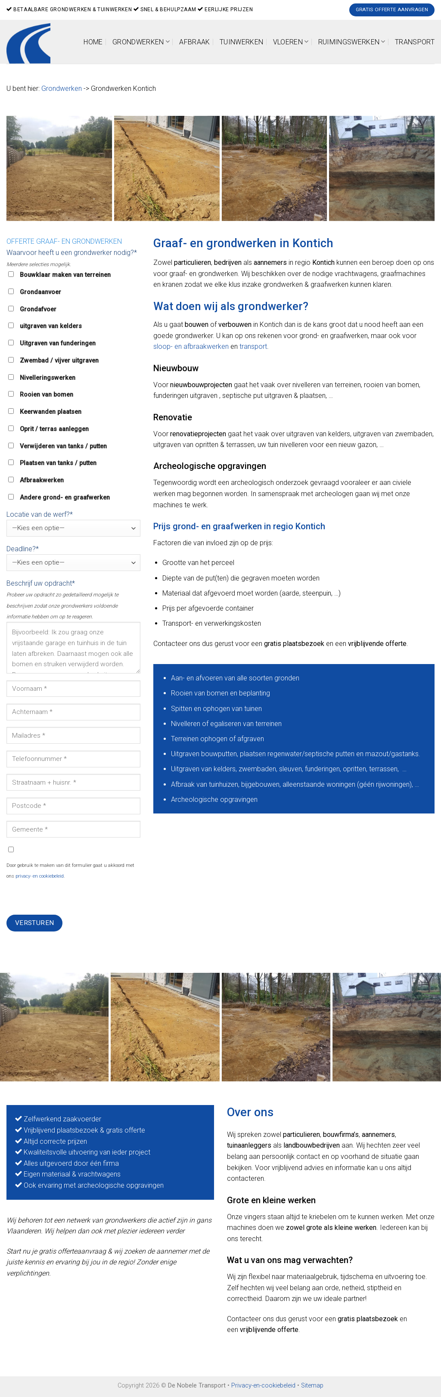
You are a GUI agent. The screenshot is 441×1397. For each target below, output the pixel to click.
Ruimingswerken (351, 41)
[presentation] (71, 898)
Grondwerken (141, 41)
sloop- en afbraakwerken (191, 346)
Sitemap (312, 1385)
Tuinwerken (241, 42)
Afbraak (194, 42)
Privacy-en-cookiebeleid (263, 1385)
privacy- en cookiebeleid (40, 876)
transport (253, 346)
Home (93, 42)
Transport (415, 42)
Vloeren (291, 41)
